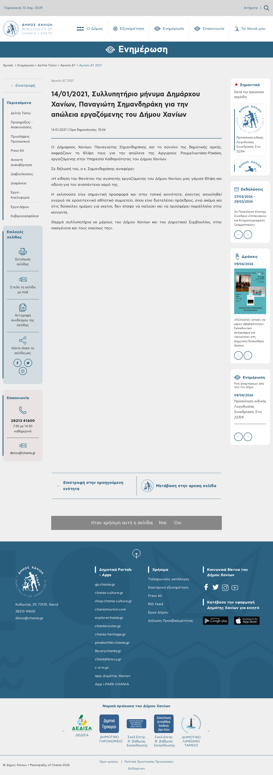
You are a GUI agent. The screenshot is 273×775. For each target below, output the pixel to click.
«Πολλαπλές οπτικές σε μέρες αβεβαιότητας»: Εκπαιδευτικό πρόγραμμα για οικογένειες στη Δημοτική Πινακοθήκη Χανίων (249, 333)
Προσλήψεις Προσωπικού (20, 139)
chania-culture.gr (109, 593)
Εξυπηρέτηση (128, 28)
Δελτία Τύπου (47, 65)
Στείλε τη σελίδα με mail (22, 285)
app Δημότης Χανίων (113, 676)
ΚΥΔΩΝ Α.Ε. (136, 727)
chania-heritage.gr (110, 634)
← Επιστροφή (22, 86)
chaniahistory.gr (108, 659)
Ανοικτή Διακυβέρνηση (21, 162)
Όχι (178, 523)
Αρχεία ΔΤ (68, 65)
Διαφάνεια (18, 183)
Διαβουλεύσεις (22, 174)
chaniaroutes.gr (108, 626)
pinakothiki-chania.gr (112, 642)
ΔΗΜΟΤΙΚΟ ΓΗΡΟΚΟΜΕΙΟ (193, 728)
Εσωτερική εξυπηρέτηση (168, 587)
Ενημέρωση (169, 28)
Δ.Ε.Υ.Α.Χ (109, 726)
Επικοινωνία (209, 28)
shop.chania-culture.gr (113, 601)
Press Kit (17, 150)
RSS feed (155, 604)
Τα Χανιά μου (249, 28)
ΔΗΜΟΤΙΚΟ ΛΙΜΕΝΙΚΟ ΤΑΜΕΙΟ (82, 730)
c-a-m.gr (102, 667)
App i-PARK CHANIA (112, 684)
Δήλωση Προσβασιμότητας (170, 620)
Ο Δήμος (89, 28)
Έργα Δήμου (20, 207)
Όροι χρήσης (109, 761)
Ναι (163, 523)
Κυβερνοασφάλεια (25, 216)
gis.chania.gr (105, 584)
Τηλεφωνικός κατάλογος (168, 579)
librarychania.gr (108, 651)
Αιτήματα (251, 8)
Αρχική (8, 65)
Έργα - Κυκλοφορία (20, 195)
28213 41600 (23, 421)
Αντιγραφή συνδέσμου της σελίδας (22, 315)
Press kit (155, 595)
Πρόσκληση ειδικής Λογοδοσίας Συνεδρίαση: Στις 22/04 (250, 409)
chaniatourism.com (110, 609)
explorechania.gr (109, 617)
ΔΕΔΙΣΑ (164, 725)
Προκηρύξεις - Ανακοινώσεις (22, 125)
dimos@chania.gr (22, 453)
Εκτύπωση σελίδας (22, 257)
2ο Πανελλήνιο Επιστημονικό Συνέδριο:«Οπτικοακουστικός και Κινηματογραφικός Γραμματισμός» (250, 218)
